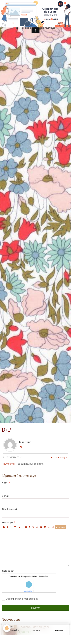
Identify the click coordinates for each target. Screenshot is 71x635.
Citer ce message (58, 457)
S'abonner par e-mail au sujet (20, 598)
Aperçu (60, 527)
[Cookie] (7, 628)
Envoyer (35, 607)
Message (7, 522)
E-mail (5, 495)
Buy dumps (9, 463)
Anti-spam (8, 571)
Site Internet (9, 509)
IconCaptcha (28, 591)
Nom (4, 482)
